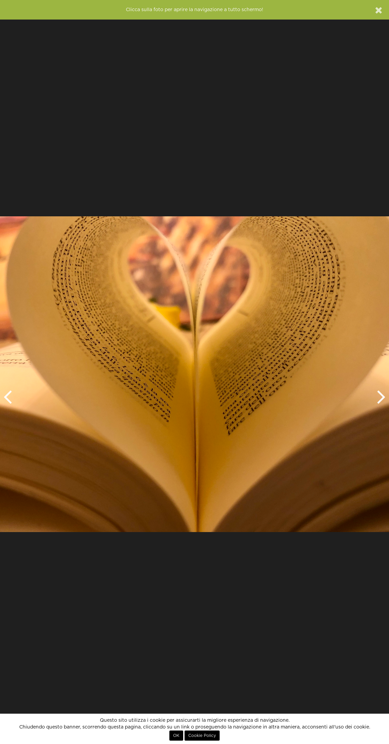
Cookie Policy (202, 736)
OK (176, 736)
